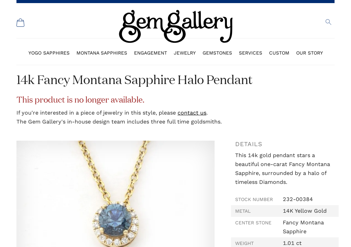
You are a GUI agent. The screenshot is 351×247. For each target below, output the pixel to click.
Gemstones (217, 53)
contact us (192, 112)
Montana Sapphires (101, 53)
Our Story (309, 53)
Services (250, 53)
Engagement (150, 53)
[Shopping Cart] (20, 22)
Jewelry (185, 53)
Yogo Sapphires (49, 53)
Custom (279, 53)
